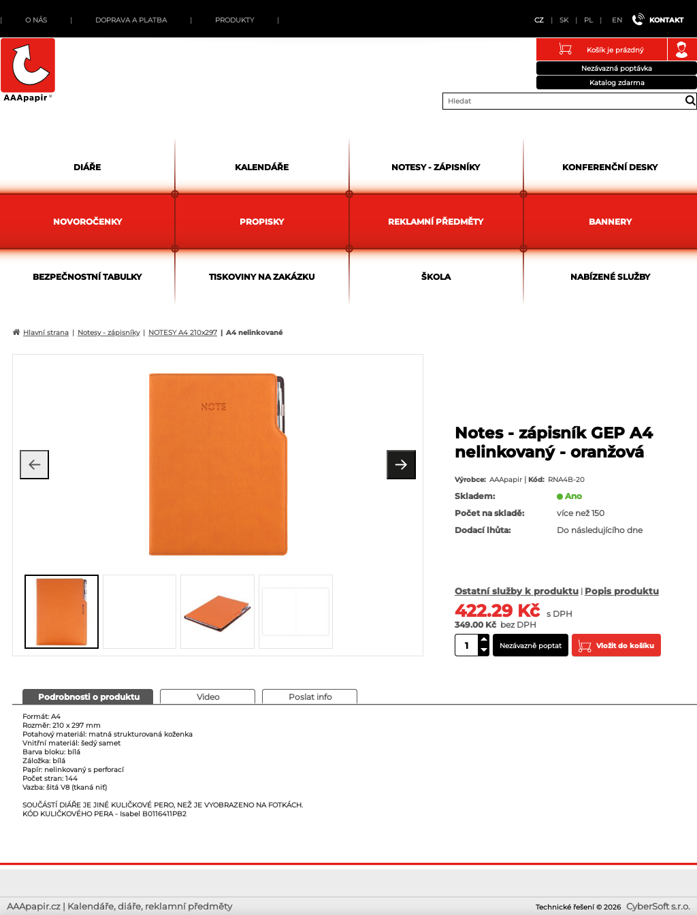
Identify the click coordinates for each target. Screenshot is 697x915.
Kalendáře (262, 167)
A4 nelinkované (254, 332)
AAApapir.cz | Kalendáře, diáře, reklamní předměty (28, 71)
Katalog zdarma (617, 82)
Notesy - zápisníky (435, 167)
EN (617, 20)
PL (588, 20)
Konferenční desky (610, 167)
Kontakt (666, 20)
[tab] (87, 696)
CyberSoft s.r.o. (658, 906)
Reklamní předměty (435, 221)
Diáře (87, 167)
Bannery (610, 221)
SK (564, 20)
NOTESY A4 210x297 (182, 332)
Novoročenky (87, 221)
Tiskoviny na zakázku (261, 277)
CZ (539, 20)
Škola (436, 277)
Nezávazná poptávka (616, 68)
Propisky (262, 221)
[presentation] (87, 696)
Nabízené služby (610, 277)
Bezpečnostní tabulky (87, 277)
